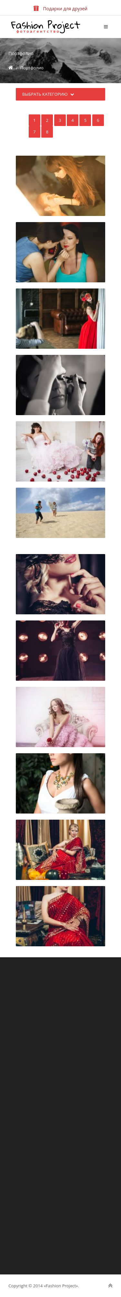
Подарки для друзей (60, 8)
